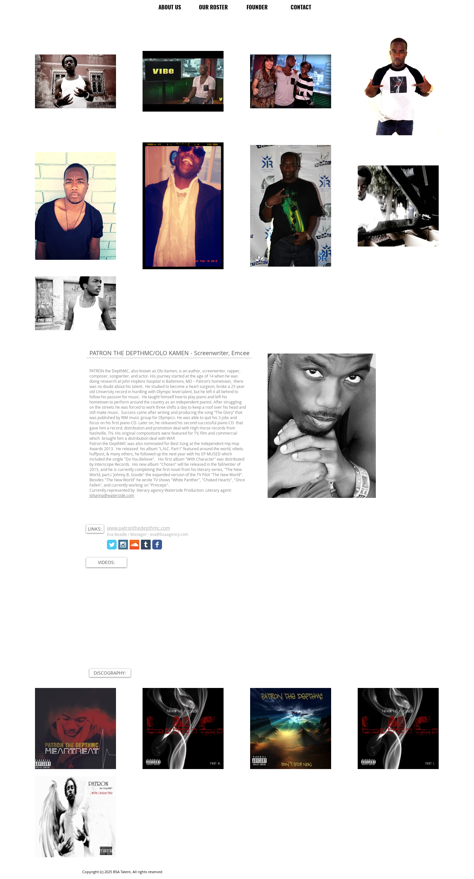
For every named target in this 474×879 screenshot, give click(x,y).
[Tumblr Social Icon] (146, 544)
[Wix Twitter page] (112, 544)
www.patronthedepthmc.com (138, 528)
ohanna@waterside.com (112, 495)
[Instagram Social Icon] (123, 544)
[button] (95, 529)
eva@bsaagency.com (169, 534)
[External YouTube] (236, 625)
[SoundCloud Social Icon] (134, 544)
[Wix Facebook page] (157, 544)
